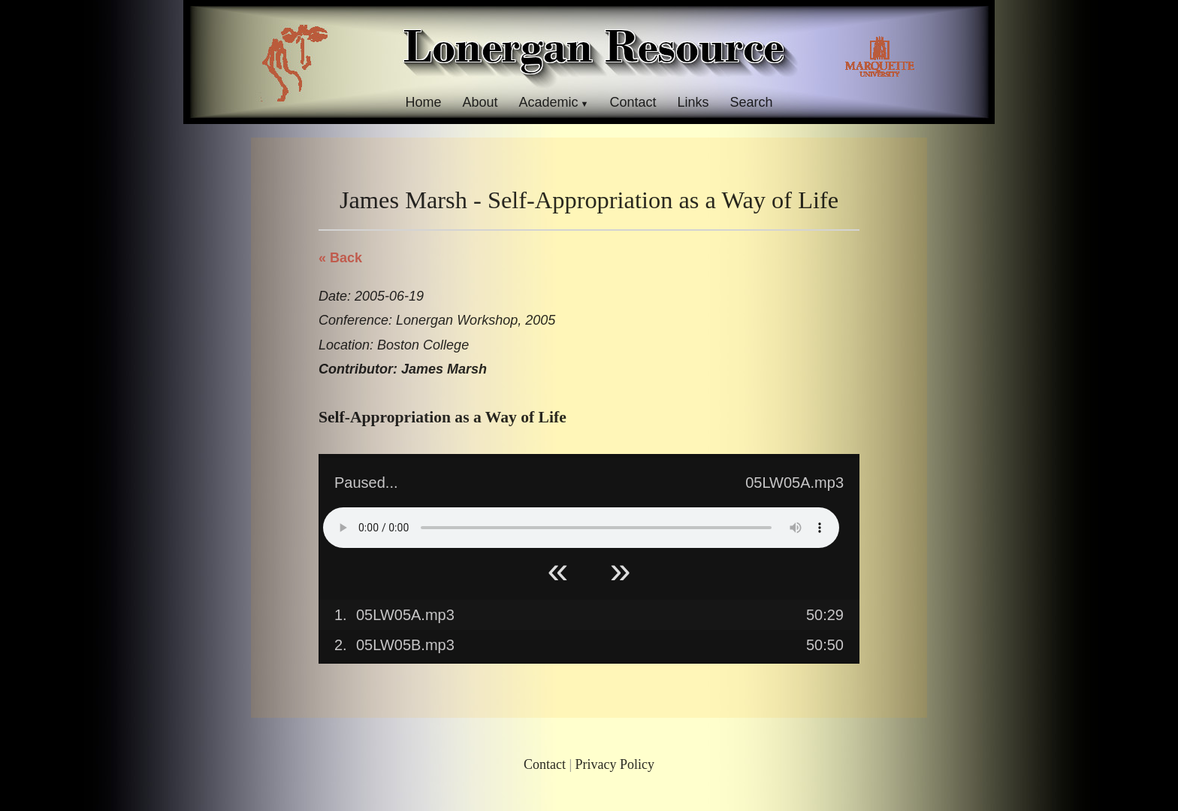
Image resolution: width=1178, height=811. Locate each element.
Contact (632, 102)
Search (751, 102)
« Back (340, 257)
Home (423, 102)
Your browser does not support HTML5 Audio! (581, 527)
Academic (548, 102)
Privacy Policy (615, 764)
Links (693, 102)
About (479, 102)
